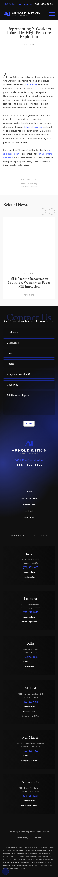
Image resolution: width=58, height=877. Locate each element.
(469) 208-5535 (30, 656)
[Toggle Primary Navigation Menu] (52, 14)
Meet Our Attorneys (29, 498)
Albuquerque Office (30, 760)
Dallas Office (30, 666)
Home (29, 491)
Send (29, 423)
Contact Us (29, 517)
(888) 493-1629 (43, 4)
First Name (13, 332)
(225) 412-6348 (30, 612)
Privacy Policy (22, 837)
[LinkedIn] (40, 474)
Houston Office (30, 577)
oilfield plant (31, 84)
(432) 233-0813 (30, 701)
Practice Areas (29, 504)
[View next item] (52, 211)
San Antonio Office (30, 805)
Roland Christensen (33, 126)
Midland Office (30, 711)
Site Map (37, 837)
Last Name (13, 342)
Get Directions (30, 572)
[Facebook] (18, 474)
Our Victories (29, 511)
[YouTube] (29, 474)
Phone (10, 363)
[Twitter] (23, 474)
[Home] (21, 14)
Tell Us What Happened (19, 395)
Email (10, 353)
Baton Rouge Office (30, 622)
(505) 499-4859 (30, 750)
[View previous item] (43, 211)
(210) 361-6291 (30, 795)
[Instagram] (34, 474)
